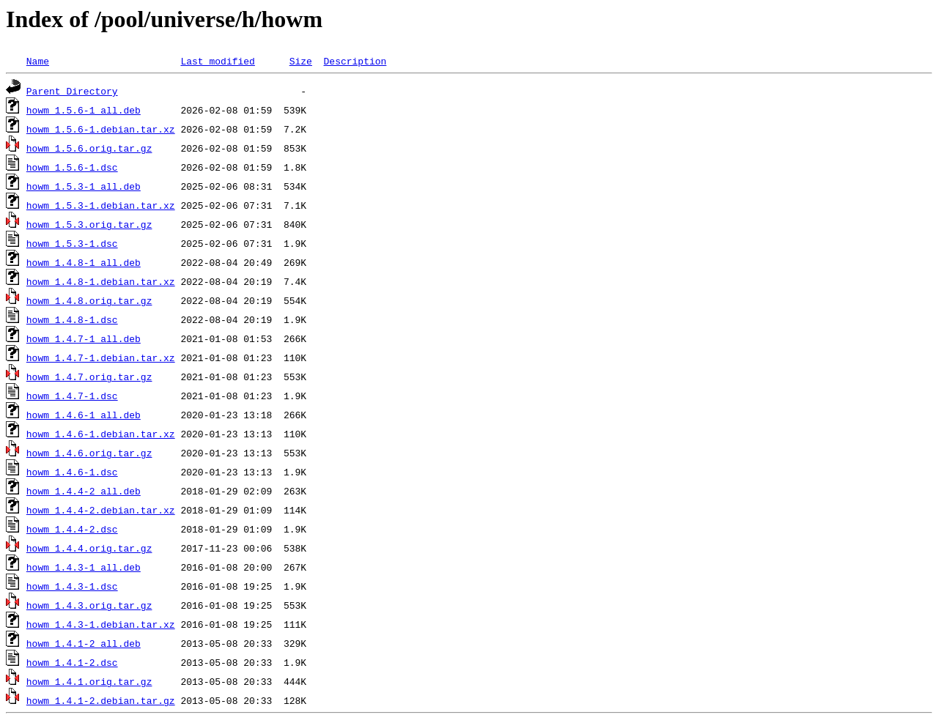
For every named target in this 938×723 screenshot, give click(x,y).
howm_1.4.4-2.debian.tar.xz (100, 509)
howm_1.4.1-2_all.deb (83, 643)
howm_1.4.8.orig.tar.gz (89, 300)
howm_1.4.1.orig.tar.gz (89, 681)
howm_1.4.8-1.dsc (72, 319)
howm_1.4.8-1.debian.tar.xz (100, 281)
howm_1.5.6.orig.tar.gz (89, 148)
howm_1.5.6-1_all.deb (83, 109)
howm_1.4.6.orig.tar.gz (89, 452)
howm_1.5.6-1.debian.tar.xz (100, 129)
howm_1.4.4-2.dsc (72, 528)
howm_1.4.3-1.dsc (72, 586)
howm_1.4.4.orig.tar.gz (89, 548)
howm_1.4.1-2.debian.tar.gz (100, 700)
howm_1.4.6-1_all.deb (83, 414)
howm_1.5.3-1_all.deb (83, 186)
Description (354, 60)
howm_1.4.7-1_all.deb (83, 338)
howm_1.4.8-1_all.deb (83, 262)
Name (37, 60)
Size (300, 60)
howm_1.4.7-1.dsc (72, 395)
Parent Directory (72, 90)
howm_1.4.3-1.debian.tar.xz (100, 624)
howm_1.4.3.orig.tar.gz (89, 605)
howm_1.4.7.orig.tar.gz (89, 376)
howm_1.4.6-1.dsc (72, 471)
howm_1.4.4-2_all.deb (83, 490)
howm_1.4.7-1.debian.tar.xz (100, 357)
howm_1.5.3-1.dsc (72, 243)
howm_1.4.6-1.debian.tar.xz (100, 433)
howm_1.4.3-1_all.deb (83, 567)
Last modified (217, 60)
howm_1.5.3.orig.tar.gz (89, 224)
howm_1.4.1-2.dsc (72, 662)
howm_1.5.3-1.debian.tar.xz (100, 205)
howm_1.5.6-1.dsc (72, 167)
